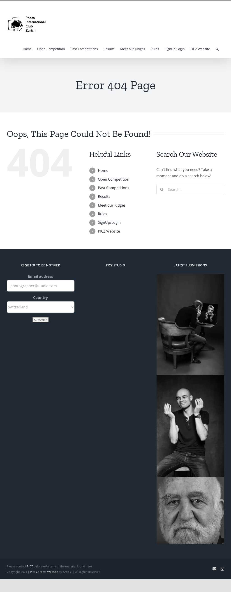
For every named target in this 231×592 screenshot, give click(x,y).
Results (104, 196)
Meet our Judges (112, 205)
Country (40, 297)
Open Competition (113, 179)
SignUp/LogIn (109, 222)
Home (103, 170)
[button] (217, 48)
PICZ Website (109, 231)
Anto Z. (67, 572)
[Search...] (190, 189)
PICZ (30, 566)
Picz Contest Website (44, 572)
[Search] (162, 189)
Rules (102, 213)
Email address (40, 276)
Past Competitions (113, 187)
